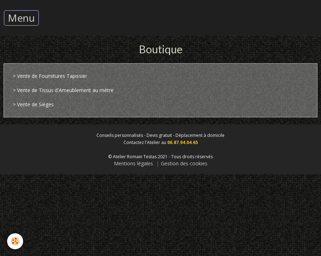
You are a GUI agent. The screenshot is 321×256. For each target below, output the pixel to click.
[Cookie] (15, 241)
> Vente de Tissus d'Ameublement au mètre (63, 90)
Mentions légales (133, 163)
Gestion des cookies (184, 163)
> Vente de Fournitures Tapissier (50, 76)
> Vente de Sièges (33, 104)
